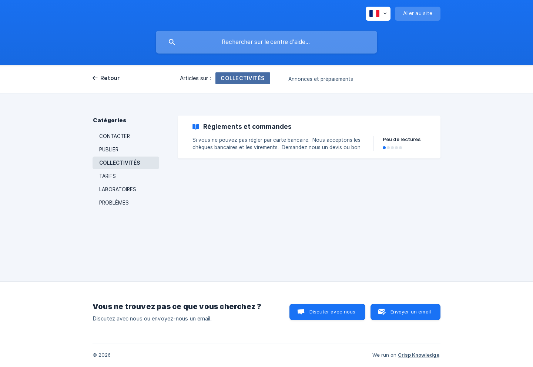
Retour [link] (110, 78)
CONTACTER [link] (114, 136)
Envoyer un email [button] (410, 312)
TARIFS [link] (107, 176)
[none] (378, 14)
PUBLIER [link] (108, 149)
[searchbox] (266, 42)
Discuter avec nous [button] (332, 312)
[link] (309, 137)
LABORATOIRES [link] (117, 189)
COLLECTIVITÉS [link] (119, 163)
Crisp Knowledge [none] (418, 355)
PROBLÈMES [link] (114, 203)
